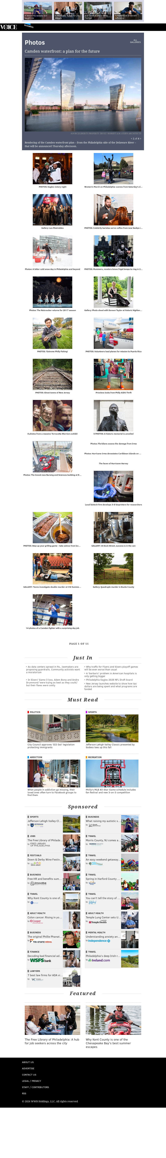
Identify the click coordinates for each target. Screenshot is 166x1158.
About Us (28, 1062)
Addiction (36, 757)
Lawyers (35, 971)
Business (28, 26)
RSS (24, 1094)
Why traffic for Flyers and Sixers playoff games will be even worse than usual (111, 669)
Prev (42, 92)
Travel (92, 836)
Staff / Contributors (35, 1087)
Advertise (28, 1069)
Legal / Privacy (31, 1081)
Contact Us (29, 1075)
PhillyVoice (8, 27)
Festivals (35, 856)
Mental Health (96, 933)
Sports (92, 712)
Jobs (32, 836)
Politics (35, 712)
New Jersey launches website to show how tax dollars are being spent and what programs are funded (110, 687)
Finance (34, 952)
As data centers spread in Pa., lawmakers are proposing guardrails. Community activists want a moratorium (53, 670)
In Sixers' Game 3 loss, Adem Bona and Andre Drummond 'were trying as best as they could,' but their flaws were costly (52, 683)
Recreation (95, 757)
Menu (160, 27)
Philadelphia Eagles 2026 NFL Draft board (109, 680)
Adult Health (37, 913)
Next (103, 92)
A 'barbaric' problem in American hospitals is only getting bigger (110, 675)
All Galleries (135, 41)
